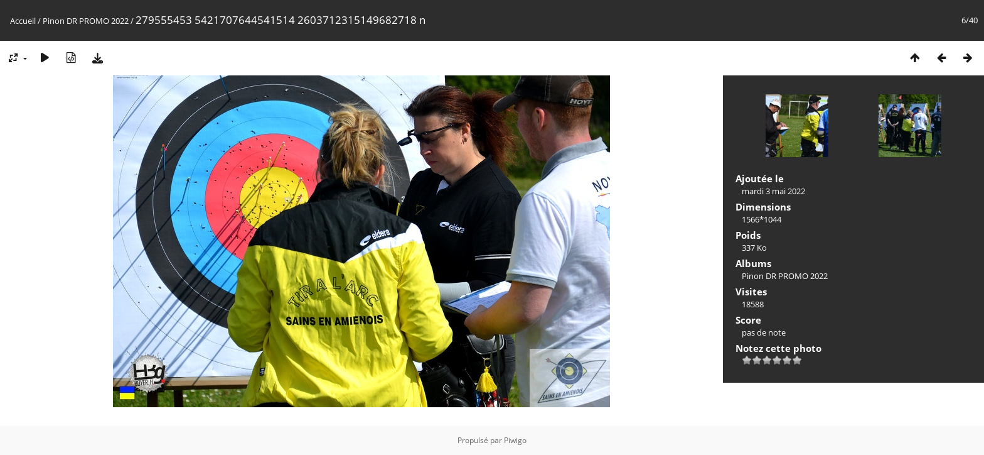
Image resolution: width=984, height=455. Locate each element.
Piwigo (515, 440)
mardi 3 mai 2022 (773, 191)
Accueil (23, 20)
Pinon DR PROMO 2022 (86, 20)
